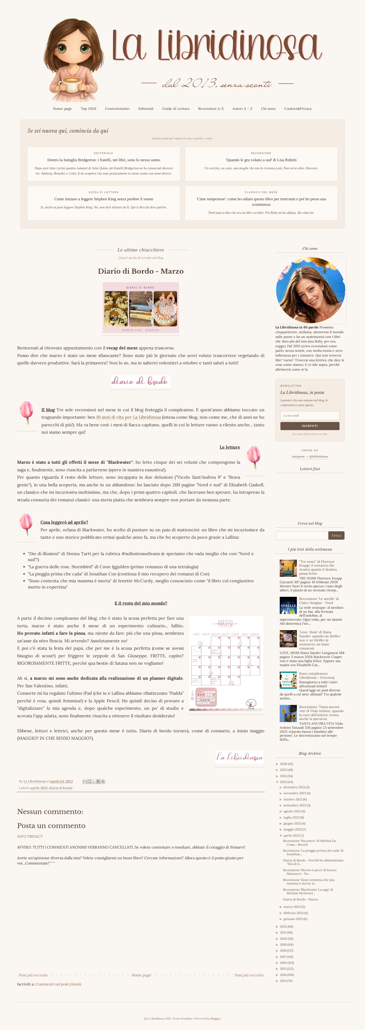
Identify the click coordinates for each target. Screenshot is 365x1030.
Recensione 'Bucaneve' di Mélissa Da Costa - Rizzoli (309, 843)
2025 (284, 770)
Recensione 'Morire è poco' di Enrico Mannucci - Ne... (310, 872)
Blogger (216, 1018)
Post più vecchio (248, 975)
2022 (284, 926)
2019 (283, 945)
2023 (284, 782)
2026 (284, 764)
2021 (283, 932)
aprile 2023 (38, 788)
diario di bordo (60, 788)
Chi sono (268, 108)
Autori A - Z (242, 108)
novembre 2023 (295, 793)
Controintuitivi (117, 108)
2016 (283, 963)
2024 (284, 776)
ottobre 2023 (293, 799)
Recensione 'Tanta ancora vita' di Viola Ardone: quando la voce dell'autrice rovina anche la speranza (321, 713)
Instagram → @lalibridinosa (310, 456)
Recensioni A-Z (211, 108)
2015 (283, 969)
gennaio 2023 (294, 919)
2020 (284, 939)
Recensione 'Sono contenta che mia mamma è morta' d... (309, 882)
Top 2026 (88, 108)
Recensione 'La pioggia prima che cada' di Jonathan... (313, 852)
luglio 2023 (292, 817)
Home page (62, 108)
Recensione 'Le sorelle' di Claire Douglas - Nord (319, 601)
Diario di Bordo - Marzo (300, 899)
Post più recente (33, 975)
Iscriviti (310, 426)
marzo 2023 (292, 907)
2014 (283, 975)
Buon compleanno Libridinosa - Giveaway (317, 675)
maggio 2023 (293, 829)
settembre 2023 (295, 805)
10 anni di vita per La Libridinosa (128, 417)
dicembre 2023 (295, 787)
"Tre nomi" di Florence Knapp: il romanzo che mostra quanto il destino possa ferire (318, 567)
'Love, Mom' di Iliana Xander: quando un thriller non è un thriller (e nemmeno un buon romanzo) (319, 640)
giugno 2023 (293, 823)
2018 (283, 951)
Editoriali (146, 108)
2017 (283, 957)
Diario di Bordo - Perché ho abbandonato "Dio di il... (313, 862)
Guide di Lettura (175, 108)
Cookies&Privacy (298, 108)
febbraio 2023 (294, 913)
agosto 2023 (293, 811)
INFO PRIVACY (30, 836)
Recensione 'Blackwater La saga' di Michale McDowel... (308, 891)
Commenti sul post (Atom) (58, 984)
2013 (283, 981)
